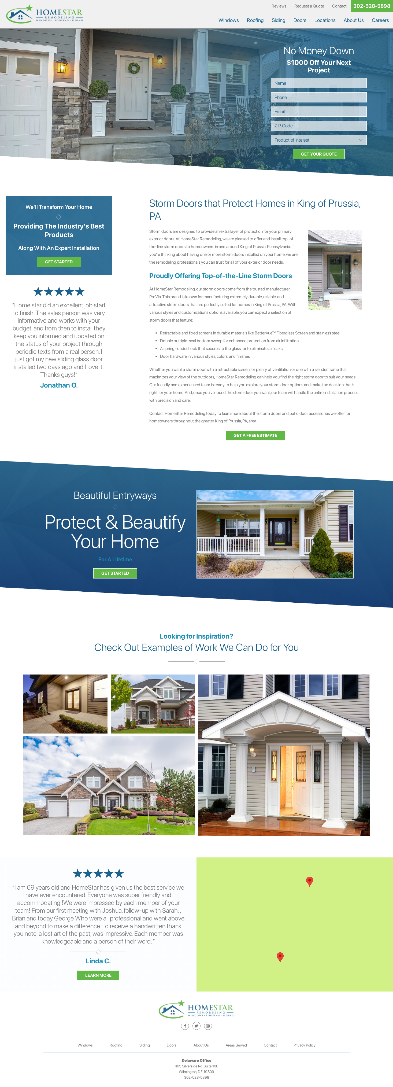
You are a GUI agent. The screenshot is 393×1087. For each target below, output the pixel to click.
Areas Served (236, 1045)
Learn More (98, 975)
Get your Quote (319, 154)
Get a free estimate (255, 435)
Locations (325, 20)
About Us (354, 20)
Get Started (59, 261)
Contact (339, 6)
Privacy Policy (305, 1045)
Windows (228, 20)
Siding (279, 20)
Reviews (279, 6)
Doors (300, 20)
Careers (380, 20)
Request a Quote (309, 6)
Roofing (255, 20)
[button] (280, 957)
